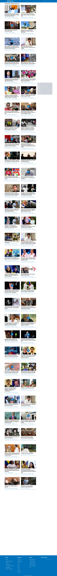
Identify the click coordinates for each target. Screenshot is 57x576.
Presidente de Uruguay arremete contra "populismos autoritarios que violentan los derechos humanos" (12, 421)
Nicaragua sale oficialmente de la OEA (27, 387)
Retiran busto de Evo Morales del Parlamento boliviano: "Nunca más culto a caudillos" (28, 47)
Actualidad (19, 559)
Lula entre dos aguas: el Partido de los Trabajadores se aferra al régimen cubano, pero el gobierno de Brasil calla (28, 193)
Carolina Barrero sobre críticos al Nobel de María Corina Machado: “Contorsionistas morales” (12, 307)
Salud (18, 567)
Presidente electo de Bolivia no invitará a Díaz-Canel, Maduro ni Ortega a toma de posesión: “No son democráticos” (12, 291)
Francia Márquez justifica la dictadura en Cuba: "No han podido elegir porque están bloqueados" (12, 470)
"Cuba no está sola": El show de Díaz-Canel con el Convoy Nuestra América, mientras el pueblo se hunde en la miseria (12, 144)
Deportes (19, 562)
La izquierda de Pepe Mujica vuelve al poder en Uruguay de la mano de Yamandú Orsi (28, 340)
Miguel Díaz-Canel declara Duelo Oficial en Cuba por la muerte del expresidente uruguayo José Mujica (28, 323)
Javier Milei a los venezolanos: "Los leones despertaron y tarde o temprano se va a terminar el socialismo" (28, 356)
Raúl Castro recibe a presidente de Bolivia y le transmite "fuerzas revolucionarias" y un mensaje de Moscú (12, 454)
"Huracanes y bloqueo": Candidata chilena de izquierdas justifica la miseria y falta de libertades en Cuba (28, 258)
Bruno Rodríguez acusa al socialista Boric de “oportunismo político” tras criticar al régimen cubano (28, 226)
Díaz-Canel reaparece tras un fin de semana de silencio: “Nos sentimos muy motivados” (28, 177)
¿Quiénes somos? (8, 564)
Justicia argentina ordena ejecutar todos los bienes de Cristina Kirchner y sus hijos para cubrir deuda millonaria (12, 14)
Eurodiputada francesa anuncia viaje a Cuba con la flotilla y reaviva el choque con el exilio (12, 177)
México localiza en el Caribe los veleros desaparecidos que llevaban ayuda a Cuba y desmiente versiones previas (12, 47)
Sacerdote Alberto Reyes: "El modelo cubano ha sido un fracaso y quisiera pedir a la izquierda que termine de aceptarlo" (12, 193)
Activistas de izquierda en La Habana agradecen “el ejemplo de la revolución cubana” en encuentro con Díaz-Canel (27, 128)
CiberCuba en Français (32, 565)
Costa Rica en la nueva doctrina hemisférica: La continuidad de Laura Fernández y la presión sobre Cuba (11, 226)
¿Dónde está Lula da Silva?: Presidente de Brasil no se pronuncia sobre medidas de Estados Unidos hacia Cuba (28, 210)
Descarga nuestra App (32, 559)
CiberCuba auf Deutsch (33, 564)
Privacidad (7, 562)
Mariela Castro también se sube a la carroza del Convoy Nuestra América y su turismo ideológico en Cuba (28, 112)
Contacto (7, 559)
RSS (30, 567)
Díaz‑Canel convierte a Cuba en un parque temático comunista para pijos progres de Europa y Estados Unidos (28, 79)
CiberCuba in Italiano (32, 562)
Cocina (19, 564)
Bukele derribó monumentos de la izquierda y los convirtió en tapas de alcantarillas (27, 31)
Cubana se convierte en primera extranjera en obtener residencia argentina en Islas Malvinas (28, 421)
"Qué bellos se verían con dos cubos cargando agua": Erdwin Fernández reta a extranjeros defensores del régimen (12, 96)
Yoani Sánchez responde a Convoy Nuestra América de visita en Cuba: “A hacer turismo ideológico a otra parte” (12, 128)
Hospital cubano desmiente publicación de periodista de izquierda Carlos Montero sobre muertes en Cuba (12, 79)
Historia (19, 570)
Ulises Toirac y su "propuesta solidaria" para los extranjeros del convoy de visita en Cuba (12, 112)
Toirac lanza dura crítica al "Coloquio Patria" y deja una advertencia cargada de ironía (28, 14)
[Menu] (5, 1)
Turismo (19, 565)
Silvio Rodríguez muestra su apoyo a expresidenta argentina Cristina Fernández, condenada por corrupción (28, 307)
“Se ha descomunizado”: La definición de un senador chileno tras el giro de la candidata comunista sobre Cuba (12, 323)
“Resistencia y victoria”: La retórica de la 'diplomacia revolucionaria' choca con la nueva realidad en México (12, 210)
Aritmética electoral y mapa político (27, 453)
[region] (45, 18)
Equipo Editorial (8, 567)
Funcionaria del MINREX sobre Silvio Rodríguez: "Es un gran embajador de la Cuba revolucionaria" (11, 275)
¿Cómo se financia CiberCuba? (10, 565)
